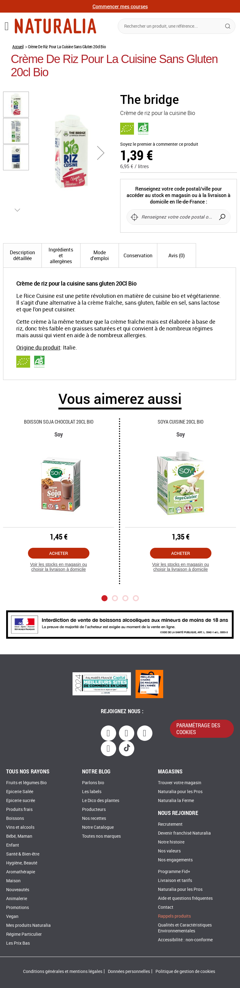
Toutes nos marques (101, 836)
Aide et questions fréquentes (185, 898)
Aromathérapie (20, 872)
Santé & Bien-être (22, 854)
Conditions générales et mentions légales (62, 971)
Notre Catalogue (98, 827)
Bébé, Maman (19, 836)
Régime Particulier (24, 934)
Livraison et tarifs (175, 880)
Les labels (91, 791)
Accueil (17, 46)
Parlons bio (93, 782)
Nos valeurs (169, 851)
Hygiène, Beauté (21, 863)
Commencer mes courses (120, 6)
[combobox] (176, 26)
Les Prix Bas (18, 943)
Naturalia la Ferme (176, 800)
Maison (13, 880)
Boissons (15, 818)
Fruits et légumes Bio (26, 782)
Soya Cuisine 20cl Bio (180, 428)
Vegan (12, 916)
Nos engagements (175, 860)
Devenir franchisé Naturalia (184, 833)
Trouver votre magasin (179, 782)
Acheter (58, 559)
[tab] (22, 261)
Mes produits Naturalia (28, 925)
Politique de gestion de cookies (185, 971)
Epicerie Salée (19, 791)
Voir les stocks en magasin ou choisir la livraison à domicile (58, 573)
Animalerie (16, 898)
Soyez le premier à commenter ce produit (159, 144)
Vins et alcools (20, 827)
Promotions (17, 907)
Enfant (12, 845)
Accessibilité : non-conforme (185, 940)
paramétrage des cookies (198, 728)
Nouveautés (17, 889)
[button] (101, 153)
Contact (165, 907)
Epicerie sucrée (20, 800)
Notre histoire (171, 842)
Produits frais (19, 809)
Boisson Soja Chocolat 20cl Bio (58, 428)
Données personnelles (129, 971)
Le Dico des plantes (100, 800)
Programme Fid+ (174, 871)
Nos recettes (94, 818)
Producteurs (94, 809)
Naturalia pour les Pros (180, 791)
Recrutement (170, 824)
